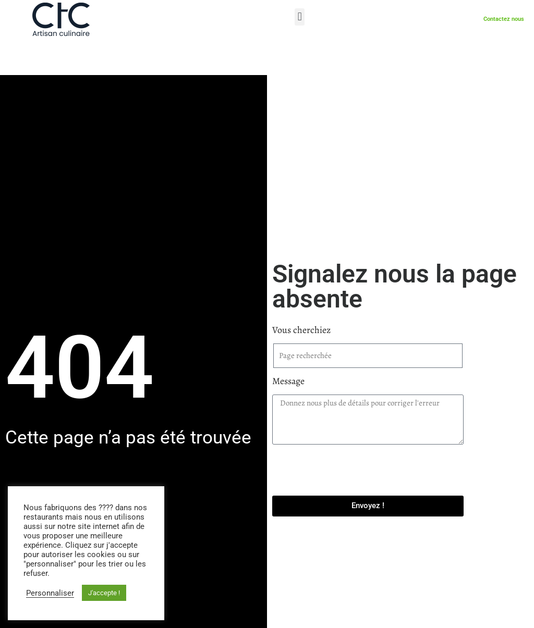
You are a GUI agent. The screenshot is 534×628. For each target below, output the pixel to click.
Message (291, 381)
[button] (300, 17)
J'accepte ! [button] (104, 592)
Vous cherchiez (304, 330)
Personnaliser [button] (50, 593)
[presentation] (351, 470)
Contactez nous (503, 19)
